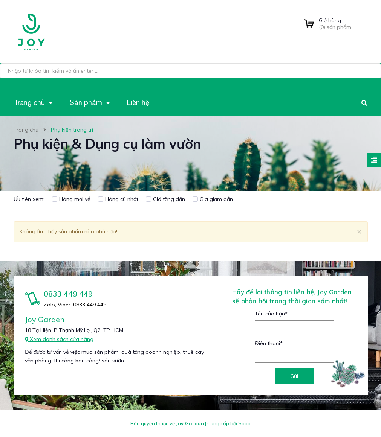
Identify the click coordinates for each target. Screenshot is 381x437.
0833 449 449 (68, 293)
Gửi (294, 376)
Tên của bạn (271, 313)
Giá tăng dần (165, 199)
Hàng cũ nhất (118, 199)
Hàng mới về (71, 199)
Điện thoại (269, 343)
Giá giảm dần (213, 199)
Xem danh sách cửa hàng (59, 339)
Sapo (244, 423)
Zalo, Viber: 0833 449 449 (75, 304)
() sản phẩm (343, 23)
